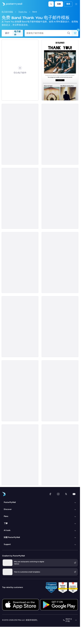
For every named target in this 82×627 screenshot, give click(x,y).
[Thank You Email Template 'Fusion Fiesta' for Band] (60, 134)
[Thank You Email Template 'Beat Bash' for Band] (20, 134)
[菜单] (76, 4)
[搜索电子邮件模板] (46, 33)
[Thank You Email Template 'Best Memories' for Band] (20, 198)
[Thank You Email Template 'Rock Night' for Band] (60, 262)
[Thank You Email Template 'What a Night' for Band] (60, 454)
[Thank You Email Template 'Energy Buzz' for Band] (60, 390)
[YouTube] (74, 494)
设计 (7, 33)
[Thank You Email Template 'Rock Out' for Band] (60, 326)
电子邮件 (17, 33)
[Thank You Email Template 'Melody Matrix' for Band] (20, 262)
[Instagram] (58, 494)
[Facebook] (50, 494)
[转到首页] (11, 4)
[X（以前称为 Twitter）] (66, 494)
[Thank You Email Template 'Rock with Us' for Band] (60, 70)
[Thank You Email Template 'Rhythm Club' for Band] (60, 198)
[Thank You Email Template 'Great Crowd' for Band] (20, 390)
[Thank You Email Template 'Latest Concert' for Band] (20, 454)
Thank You (22, 12)
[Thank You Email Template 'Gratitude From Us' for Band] (20, 326)
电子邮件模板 (7, 12)
